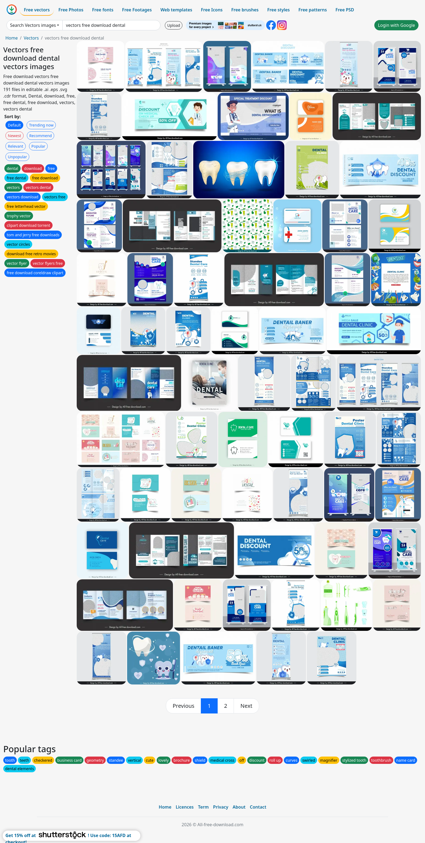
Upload (173, 25)
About (239, 807)
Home (11, 38)
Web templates (176, 10)
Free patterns (312, 10)
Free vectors (37, 10)
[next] (246, 705)
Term (203, 807)
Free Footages (137, 10)
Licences (185, 807)
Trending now (41, 125)
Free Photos (70, 10)
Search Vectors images (33, 25)
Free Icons (212, 10)
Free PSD (345, 10)
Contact (258, 807)
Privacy (220, 807)
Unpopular (17, 156)
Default (14, 125)
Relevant (15, 146)
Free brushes (245, 10)
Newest (14, 135)
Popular (38, 146)
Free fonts (103, 10)
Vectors (31, 38)
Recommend (40, 135)
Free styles (278, 10)
